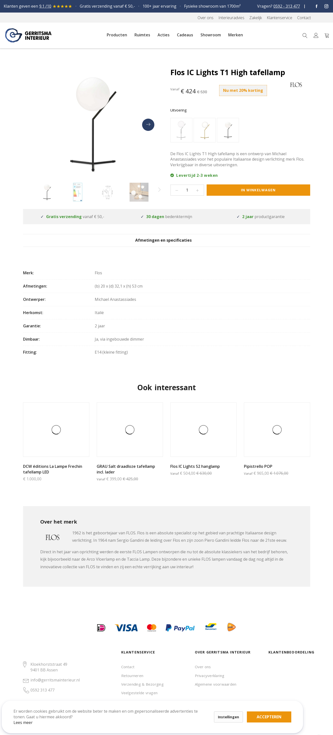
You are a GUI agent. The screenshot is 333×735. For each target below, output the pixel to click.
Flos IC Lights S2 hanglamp (195, 473)
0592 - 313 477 (286, 6)
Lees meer (29, 716)
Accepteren (170, 708)
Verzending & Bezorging (142, 684)
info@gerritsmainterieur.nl (55, 680)
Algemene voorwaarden (216, 684)
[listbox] (240, 131)
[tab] (166, 243)
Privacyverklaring (210, 675)
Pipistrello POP (258, 473)
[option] (181, 130)
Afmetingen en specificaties (166, 244)
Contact (128, 666)
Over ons (203, 666)
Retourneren (132, 675)
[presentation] (148, 125)
